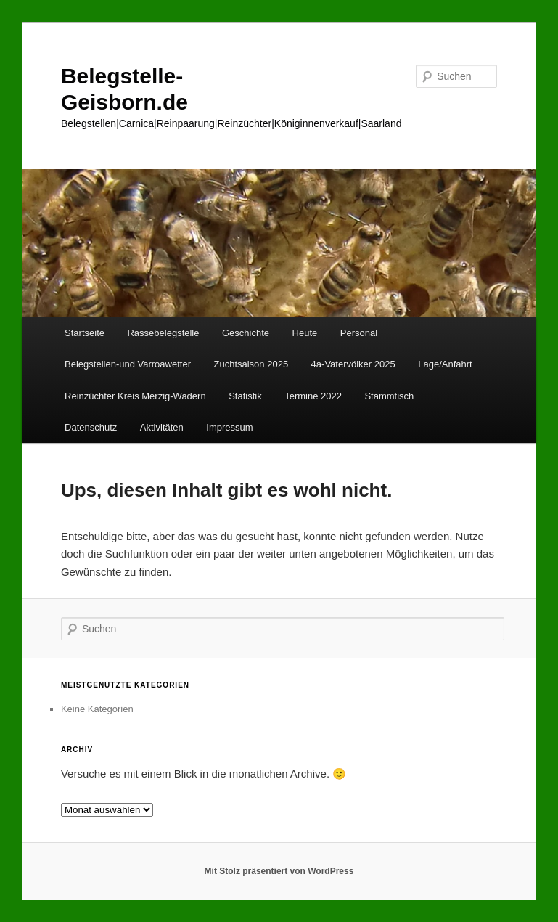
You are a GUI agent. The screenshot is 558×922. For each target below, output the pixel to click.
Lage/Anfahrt (445, 364)
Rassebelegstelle (163, 332)
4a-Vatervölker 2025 (353, 364)
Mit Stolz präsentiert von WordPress (279, 871)
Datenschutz (91, 427)
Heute (305, 332)
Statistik (245, 396)
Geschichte (245, 332)
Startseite (84, 332)
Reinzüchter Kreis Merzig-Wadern (135, 396)
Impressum (229, 427)
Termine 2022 (313, 396)
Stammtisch (389, 396)
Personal (358, 332)
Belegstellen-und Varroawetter (128, 364)
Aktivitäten (162, 427)
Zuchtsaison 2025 (250, 364)
